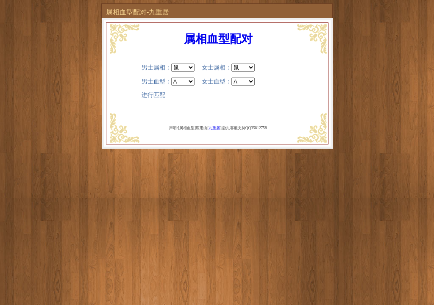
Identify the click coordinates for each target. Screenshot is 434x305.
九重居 (214, 128)
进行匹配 (153, 95)
